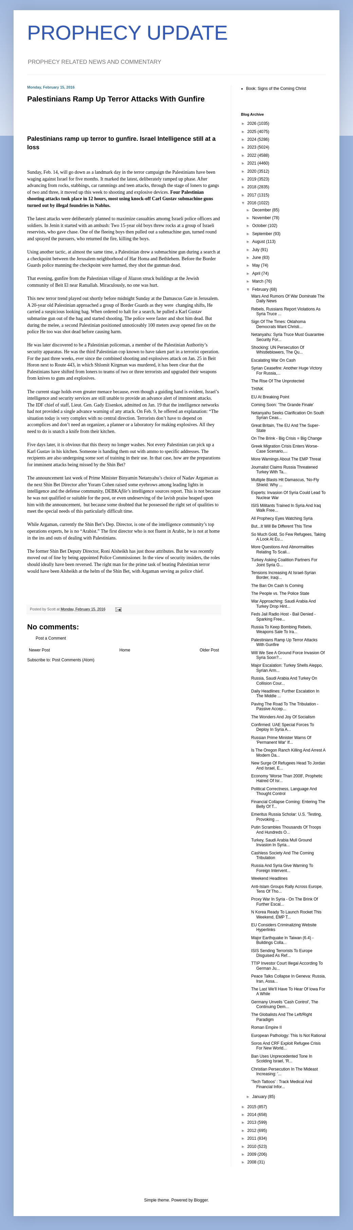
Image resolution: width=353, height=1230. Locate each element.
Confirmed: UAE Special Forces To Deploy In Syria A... (282, 727)
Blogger (201, 1200)
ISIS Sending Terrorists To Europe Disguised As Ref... (281, 953)
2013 (252, 1122)
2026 (252, 123)
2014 (252, 1114)
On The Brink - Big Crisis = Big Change (286, 438)
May (256, 265)
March (258, 281)
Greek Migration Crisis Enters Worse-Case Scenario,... (285, 448)
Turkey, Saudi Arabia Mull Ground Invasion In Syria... (281, 842)
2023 (252, 147)
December (262, 210)
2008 (252, 1162)
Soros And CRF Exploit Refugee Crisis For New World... (286, 1046)
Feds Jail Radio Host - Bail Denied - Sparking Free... (283, 616)
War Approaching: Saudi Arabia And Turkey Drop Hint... (283, 603)
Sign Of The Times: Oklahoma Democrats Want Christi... (278, 324)
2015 (252, 1106)
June (257, 257)
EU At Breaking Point (270, 397)
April (256, 273)
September (262, 233)
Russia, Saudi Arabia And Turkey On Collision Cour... (284, 680)
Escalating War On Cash (273, 360)
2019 (252, 179)
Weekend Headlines (269, 878)
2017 (252, 195)
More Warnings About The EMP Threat (286, 459)
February (261, 289)
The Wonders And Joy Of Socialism (283, 717)
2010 (252, 1146)
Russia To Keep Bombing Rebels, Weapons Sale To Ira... (281, 629)
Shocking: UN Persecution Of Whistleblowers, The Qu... (277, 350)
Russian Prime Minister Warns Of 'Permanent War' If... (281, 740)
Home (124, 650)
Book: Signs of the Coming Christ (276, 88)
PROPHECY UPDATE (127, 32)
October (260, 225)
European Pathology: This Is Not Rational (288, 1035)
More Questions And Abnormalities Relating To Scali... (282, 549)
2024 (252, 139)
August (259, 241)
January (260, 1096)
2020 (252, 171)
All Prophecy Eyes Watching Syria (282, 518)
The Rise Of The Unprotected (277, 381)
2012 (252, 1130)
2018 (252, 187)
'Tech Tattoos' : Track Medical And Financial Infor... (281, 1084)
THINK (257, 388)
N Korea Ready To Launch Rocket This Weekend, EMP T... (286, 914)
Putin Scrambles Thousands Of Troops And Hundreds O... (286, 829)
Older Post (209, 650)
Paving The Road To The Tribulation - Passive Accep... (284, 706)
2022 (252, 155)
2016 (252, 203)
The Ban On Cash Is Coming (277, 585)
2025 (252, 131)
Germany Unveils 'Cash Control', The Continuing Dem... (284, 1004)
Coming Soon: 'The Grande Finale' (282, 404)
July (256, 249)
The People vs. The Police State (280, 593)
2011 (252, 1138)
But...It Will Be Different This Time (281, 526)
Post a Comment (51, 638)
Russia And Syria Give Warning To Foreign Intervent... (282, 868)
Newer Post (39, 650)
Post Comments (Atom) (73, 660)
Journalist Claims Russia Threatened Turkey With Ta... (284, 469)
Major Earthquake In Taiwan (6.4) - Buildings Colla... (282, 940)
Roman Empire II (266, 1027)
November (262, 217)
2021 (252, 163)
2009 (252, 1154)
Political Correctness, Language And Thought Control (284, 791)
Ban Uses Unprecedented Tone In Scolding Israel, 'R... (281, 1058)
